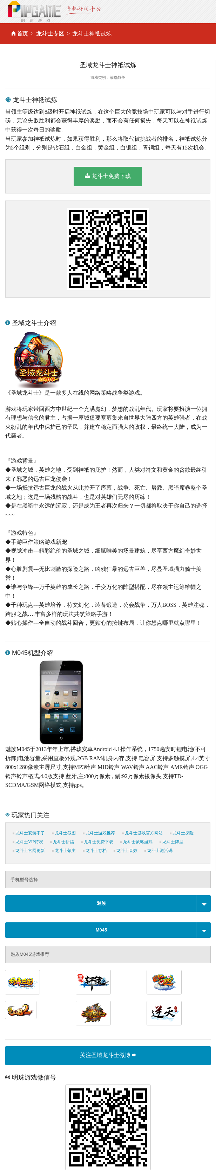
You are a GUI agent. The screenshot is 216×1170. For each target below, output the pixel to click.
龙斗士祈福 (62, 841)
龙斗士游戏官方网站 (142, 833)
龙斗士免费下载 (108, 175)
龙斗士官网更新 (29, 850)
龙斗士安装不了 (29, 833)
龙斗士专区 (50, 34)
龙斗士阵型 (171, 841)
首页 (22, 34)
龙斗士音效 (125, 850)
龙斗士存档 (95, 850)
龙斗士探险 (182, 833)
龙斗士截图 (64, 833)
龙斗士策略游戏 (136, 841)
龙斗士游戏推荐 (99, 833)
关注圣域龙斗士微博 (108, 1055)
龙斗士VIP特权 (28, 841)
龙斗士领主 (64, 850)
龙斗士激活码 (158, 850)
